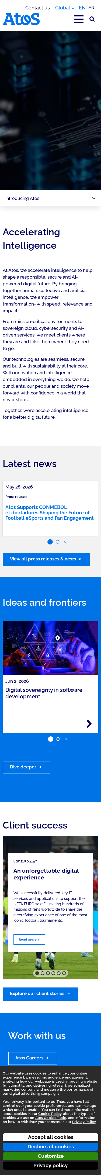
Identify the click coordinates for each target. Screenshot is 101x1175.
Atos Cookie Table (50, 1118)
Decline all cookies (50, 1146)
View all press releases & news (43, 558)
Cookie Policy (49, 1114)
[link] (50, 508)
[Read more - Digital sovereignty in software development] (89, 723)
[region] (50, 110)
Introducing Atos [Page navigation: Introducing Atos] (22, 198)
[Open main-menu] (78, 19)
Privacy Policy (84, 1122)
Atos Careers (29, 1057)
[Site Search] (92, 19)
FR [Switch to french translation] (91, 8)
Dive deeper (23, 767)
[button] (50, 542)
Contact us (37, 8)
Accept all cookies (50, 1137)
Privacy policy (50, 1165)
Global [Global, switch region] (62, 8)
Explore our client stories (37, 993)
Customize (51, 1156)
